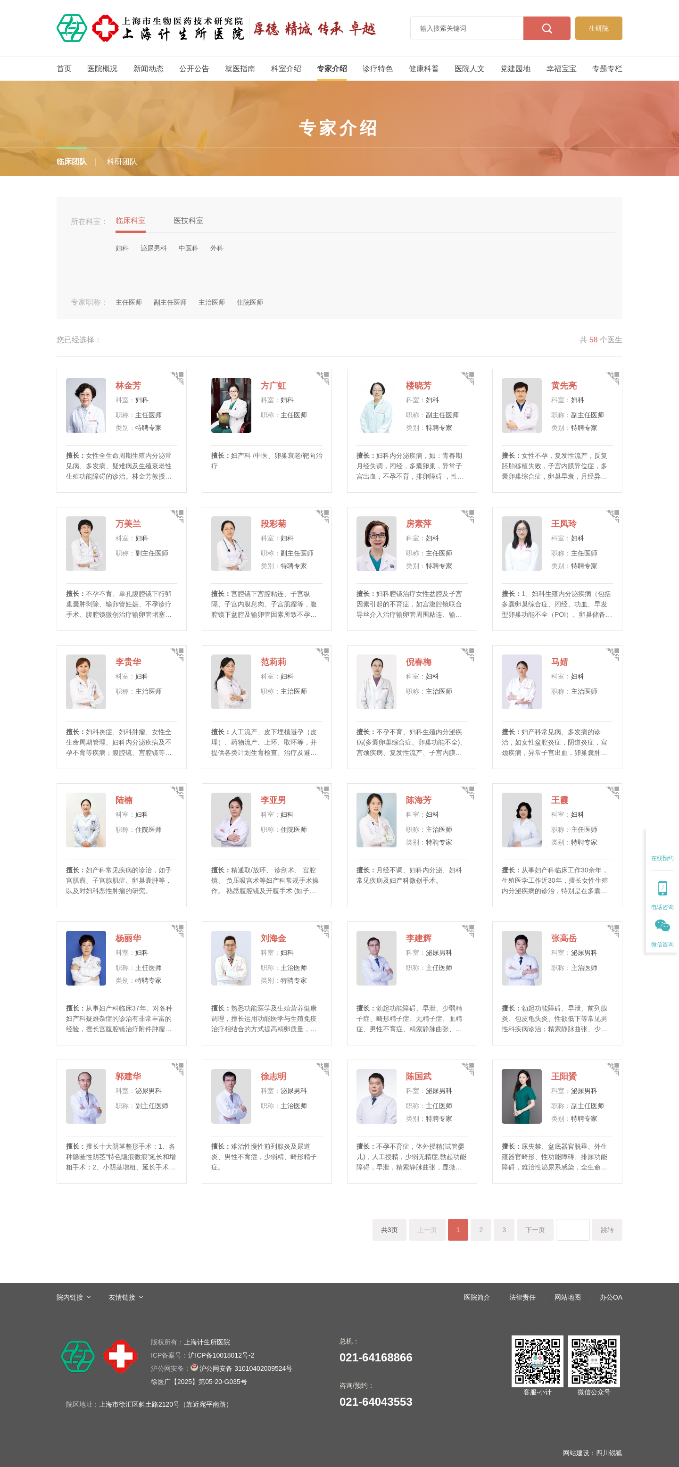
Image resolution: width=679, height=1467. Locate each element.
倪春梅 (418, 662)
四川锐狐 (609, 1453)
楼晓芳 (418, 385)
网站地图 (568, 1297)
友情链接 (122, 1297)
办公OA (611, 1297)
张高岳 (564, 938)
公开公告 (194, 69)
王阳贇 (564, 1076)
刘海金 (273, 938)
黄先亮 (564, 385)
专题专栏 (607, 69)
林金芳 (128, 385)
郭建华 (128, 1076)
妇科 (142, 400)
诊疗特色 (378, 69)
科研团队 (122, 161)
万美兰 (128, 524)
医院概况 (102, 69)
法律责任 (522, 1297)
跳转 (607, 1230)
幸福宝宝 (562, 69)
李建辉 (418, 938)
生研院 (599, 28)
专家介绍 (332, 69)
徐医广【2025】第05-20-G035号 (199, 1381)
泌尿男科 (439, 952)
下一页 (535, 1230)
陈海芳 (418, 800)
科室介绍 (286, 69)
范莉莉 (273, 662)
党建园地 (515, 69)
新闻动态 (148, 69)
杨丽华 (128, 938)
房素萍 (418, 524)
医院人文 (470, 69)
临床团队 (72, 161)
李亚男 (273, 800)
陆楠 (124, 800)
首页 (64, 69)
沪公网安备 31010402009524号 (221, 1367)
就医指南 (240, 69)
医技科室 (189, 220)
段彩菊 (273, 524)
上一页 (427, 1230)
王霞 (559, 800)
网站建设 (576, 1453)
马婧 (559, 662)
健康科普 (424, 69)
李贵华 (128, 662)
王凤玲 (564, 524)
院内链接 (70, 1297)
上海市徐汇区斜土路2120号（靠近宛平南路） (165, 1404)
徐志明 (273, 1076)
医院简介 (477, 1297)
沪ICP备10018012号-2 (202, 1355)
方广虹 (273, 385)
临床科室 (131, 220)
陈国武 (418, 1076)
